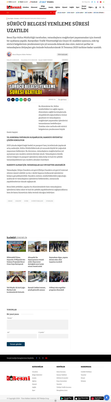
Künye (83, 378)
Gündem (26, 7)
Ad (8, 332)
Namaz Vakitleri (61, 375)
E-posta (42, 332)
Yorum (10, 318)
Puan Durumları (61, 381)
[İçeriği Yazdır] (29, 99)
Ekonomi (34, 7)
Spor (77, 7)
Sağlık (71, 7)
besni (10, 201)
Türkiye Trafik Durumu (63, 387)
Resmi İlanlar (84, 7)
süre (26, 201)
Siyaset (64, 7)
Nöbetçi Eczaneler (62, 378)
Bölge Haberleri (42, 7)
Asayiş (51, 7)
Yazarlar (59, 384)
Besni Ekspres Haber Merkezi (22, 54)
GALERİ (11, 2)
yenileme (50, 201)
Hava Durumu (61, 372)
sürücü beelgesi (37, 201)
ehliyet (18, 201)
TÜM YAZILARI (62, 54)
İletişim (83, 381)
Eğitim (57, 7)
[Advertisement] (22, 117)
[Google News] (62, 99)
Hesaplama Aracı (62, 390)
